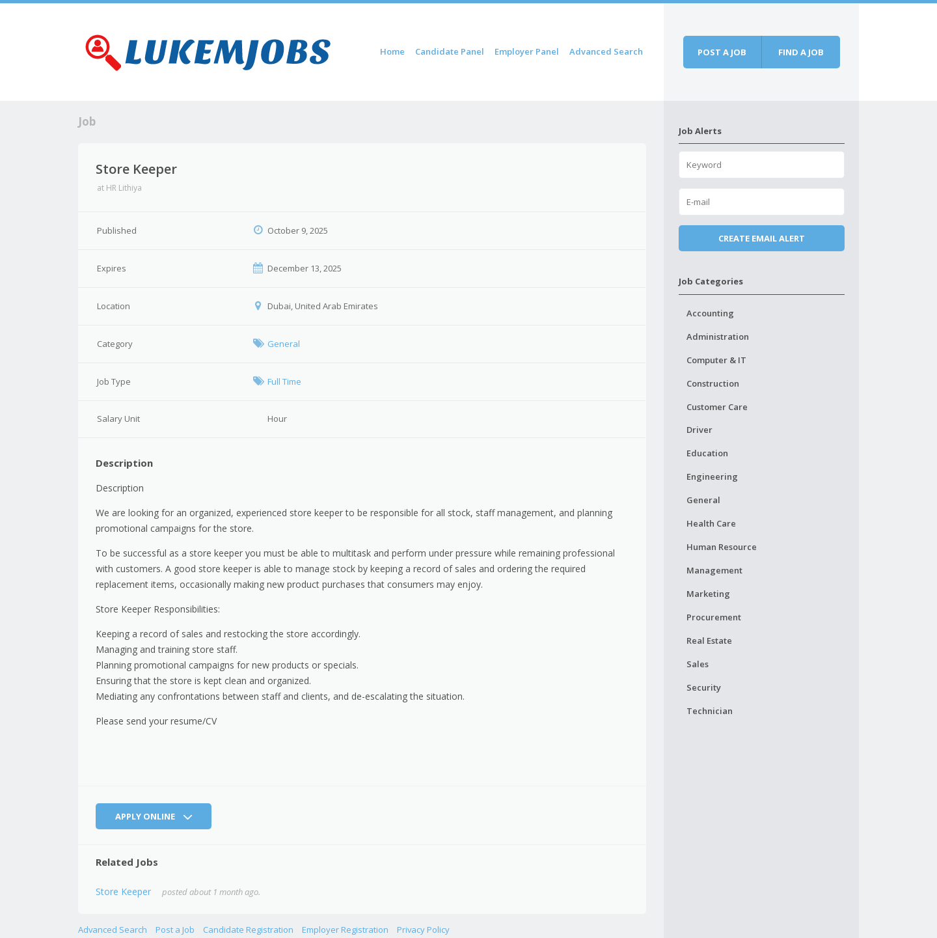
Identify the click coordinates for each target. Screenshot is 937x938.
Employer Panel (527, 51)
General (283, 344)
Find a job (801, 52)
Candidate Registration (248, 929)
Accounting (710, 313)
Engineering (712, 476)
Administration (717, 336)
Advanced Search (606, 51)
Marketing (708, 594)
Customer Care (717, 407)
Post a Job (175, 929)
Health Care (711, 523)
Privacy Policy (423, 929)
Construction (712, 383)
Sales (697, 664)
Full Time (284, 381)
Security (703, 687)
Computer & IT (716, 360)
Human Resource (721, 547)
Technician (709, 711)
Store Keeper (123, 891)
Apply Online (153, 816)
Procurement (713, 617)
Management (714, 570)
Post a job (722, 52)
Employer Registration (345, 929)
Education (707, 453)
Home (392, 51)
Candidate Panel (449, 51)
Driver (699, 429)
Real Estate (709, 640)
